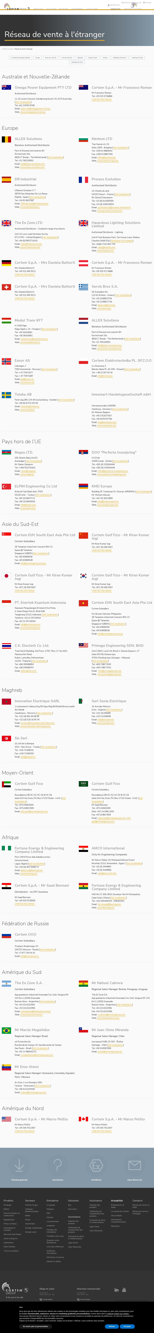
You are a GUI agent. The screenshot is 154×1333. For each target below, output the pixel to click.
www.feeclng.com (28, 873)
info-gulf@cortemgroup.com (34, 811)
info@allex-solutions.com (33, 164)
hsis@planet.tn (28, 757)
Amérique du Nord (77, 62)
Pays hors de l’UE (50, 58)
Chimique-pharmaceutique (31, 1210)
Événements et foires (117, 1206)
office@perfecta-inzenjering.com (113, 471)
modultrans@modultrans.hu (34, 339)
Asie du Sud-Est (67, 58)
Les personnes (53, 1221)
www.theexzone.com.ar (31, 1014)
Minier (27, 1215)
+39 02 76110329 (85, 1299)
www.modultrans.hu (30, 342)
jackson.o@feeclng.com (31, 870)
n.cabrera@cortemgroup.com (111, 1014)
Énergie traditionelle (33, 1228)
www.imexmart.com (106, 425)
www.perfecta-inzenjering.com (111, 474)
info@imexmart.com (107, 422)
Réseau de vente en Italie (140, 1206)
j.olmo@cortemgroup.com (110, 1051)
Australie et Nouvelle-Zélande (20, 58)
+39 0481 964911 (47, 1299)
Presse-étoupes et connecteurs (12, 1214)
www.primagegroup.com (109, 674)
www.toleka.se (27, 409)
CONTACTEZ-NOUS (102, 99)
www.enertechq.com (30, 627)
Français (147, 2)
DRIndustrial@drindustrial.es (34, 203)
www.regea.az (27, 474)
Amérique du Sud (137, 58)
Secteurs (63, 9)
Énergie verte (31, 1232)
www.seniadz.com (105, 723)
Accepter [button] (127, 1326)
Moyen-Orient (92, 58)
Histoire (50, 1217)
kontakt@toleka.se (30, 406)
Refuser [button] (112, 1326)
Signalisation (9, 1219)
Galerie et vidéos (54, 1261)
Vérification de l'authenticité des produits (75, 1229)
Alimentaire (30, 1223)
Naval (27, 1219)
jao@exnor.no (27, 379)
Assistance (74, 1216)
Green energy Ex (11, 1238)
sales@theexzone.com (31, 244)
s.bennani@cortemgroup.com (111, 818)
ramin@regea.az (28, 471)
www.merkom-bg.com (107, 160)
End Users (72, 1209)
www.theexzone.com (30, 247)
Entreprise (77, 9)
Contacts (115, 9)
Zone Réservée (74, 1247)
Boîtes (6, 1209)
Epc (69, 1205)
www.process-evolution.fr (109, 211)
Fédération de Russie (119, 58)
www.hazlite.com (105, 250)
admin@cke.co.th (28, 671)
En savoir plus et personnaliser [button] (35, 1326)
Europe (37, 58)
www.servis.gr (104, 308)
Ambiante (51, 1225)
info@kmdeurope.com (108, 501)
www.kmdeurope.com (107, 505)
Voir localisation (23, 102)
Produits (38, 9)
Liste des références (55, 1246)
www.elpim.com (27, 508)
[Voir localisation (50, 614)
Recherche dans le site (131, 2)
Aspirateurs (8, 1242)
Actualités (91, 9)
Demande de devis (132, 9)
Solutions (51, 9)
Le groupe (51, 1205)
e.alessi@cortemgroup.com (33, 1092)
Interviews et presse (55, 1257)
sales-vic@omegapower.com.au (35, 108)
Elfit (48, 1213)
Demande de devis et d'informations (76, 1237)
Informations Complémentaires (118, 1220)
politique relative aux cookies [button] (118, 1314)
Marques (50, 1209)
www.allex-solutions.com (32, 167)
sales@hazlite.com (106, 247)
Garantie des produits (73, 1222)
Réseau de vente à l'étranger (140, 1212)
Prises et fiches (10, 1223)
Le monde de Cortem (120, 1211)
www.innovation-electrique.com (35, 726)
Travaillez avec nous (55, 1236)
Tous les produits (11, 1251)
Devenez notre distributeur (53, 1241)
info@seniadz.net (106, 719)
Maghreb (80, 58)
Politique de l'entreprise (52, 1230)
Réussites (115, 1226)
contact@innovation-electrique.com (38, 723)
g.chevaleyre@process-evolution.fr (114, 207)
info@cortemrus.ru (30, 956)
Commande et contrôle (9, 1229)
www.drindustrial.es (29, 207)
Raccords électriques (12, 1234)
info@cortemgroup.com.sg (33, 563)
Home (5, 49)
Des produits (116, 1215)
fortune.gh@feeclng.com (109, 904)
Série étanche (9, 1246)
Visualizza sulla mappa (121, 240)
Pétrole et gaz (31, 1205)
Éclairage (7, 1205)
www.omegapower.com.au (32, 112)
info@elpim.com (28, 505)
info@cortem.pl (105, 376)
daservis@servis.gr (106, 305)
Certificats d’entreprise (52, 1252)
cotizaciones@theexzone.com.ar (35, 1011)
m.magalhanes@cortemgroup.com (37, 1055)
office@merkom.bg (106, 157)
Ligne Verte (73, 1242)
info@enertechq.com (30, 624)
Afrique (105, 58)
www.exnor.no (27, 382)
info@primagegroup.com (109, 671)
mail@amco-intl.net (107, 873)
